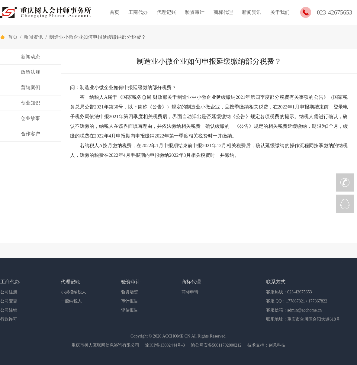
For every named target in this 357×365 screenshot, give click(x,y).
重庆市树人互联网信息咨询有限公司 (105, 345)
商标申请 (190, 292)
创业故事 (30, 118)
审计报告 (129, 301)
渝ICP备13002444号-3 (165, 345)
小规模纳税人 (73, 292)
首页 (114, 12)
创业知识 (30, 102)
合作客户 (30, 133)
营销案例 (30, 87)
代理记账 (166, 12)
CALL (345, 182)
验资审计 (194, 12)
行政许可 (8, 319)
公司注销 (8, 310)
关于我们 (280, 12)
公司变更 (8, 301)
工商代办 (138, 12)
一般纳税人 (71, 301)
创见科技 (277, 345)
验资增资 (129, 292)
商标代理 (223, 12)
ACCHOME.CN (176, 336)
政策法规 (30, 72)
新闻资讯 (251, 12)
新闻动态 (30, 56)
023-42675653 (334, 12)
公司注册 (8, 292)
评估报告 (129, 310)
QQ (345, 204)
